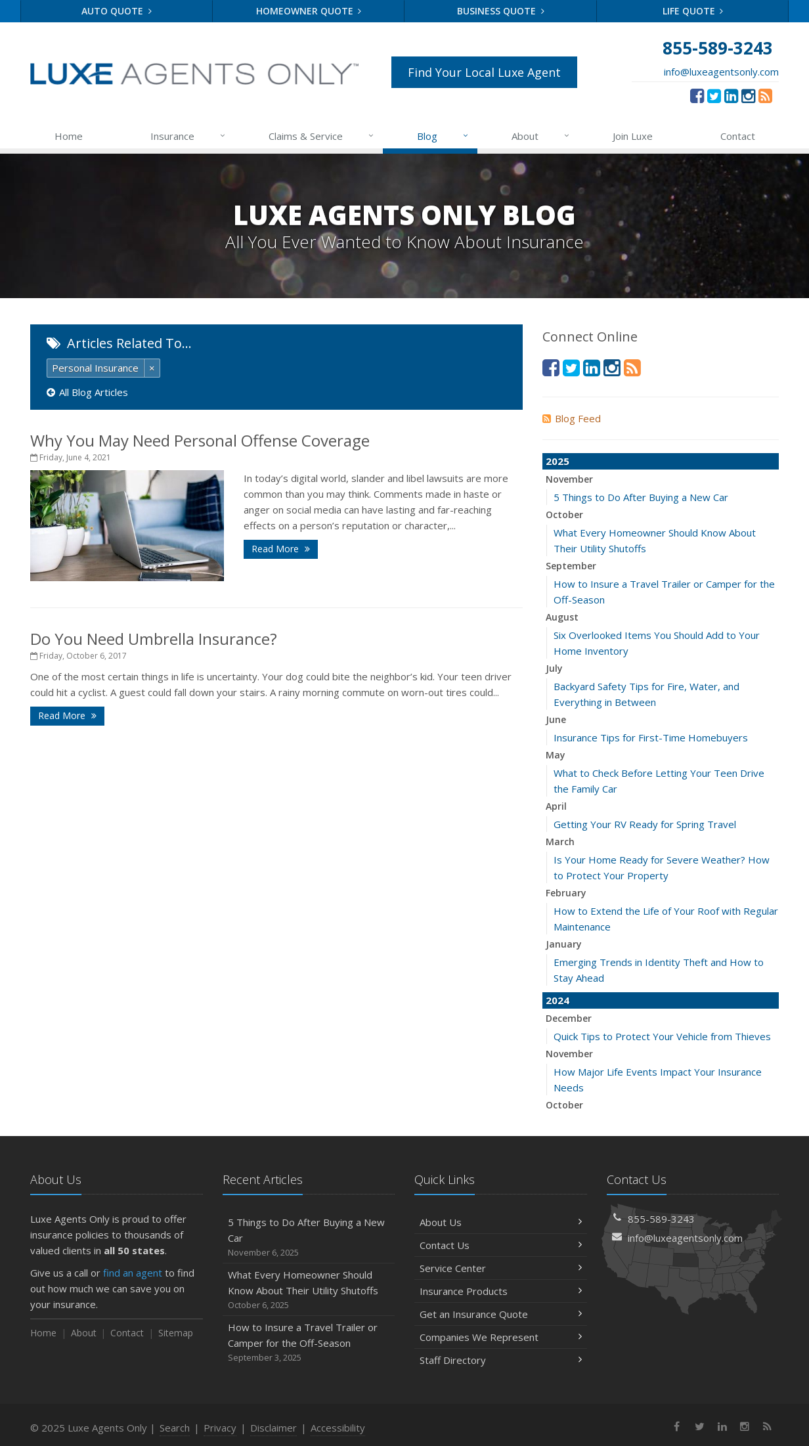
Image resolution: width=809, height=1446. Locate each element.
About (541, 136)
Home (69, 135)
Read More (280, 548)
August (562, 617)
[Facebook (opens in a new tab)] (697, 95)
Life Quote (693, 11)
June (556, 719)
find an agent (132, 1272)
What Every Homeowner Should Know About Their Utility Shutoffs (309, 1290)
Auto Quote (116, 11)
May (555, 755)
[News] (765, 95)
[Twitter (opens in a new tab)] (714, 95)
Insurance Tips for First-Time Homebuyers (651, 737)
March (560, 841)
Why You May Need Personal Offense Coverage (200, 440)
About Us (501, 1222)
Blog (443, 136)
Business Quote (500, 11)
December (569, 1018)
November (569, 479)
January (564, 944)
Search (175, 1427)
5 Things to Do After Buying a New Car (641, 497)
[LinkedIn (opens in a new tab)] (731, 95)
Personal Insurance (95, 367)
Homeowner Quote (309, 11)
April (556, 806)
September (571, 565)
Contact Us (501, 1245)
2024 (557, 1000)
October (564, 514)
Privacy (220, 1427)
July (554, 668)
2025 (557, 461)
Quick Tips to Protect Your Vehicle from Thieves (662, 1036)
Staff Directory (501, 1360)
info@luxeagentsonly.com (721, 71)
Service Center (501, 1268)
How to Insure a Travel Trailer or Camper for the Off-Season (309, 1343)
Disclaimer (273, 1427)
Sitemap (175, 1332)
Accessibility (338, 1427)
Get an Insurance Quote (501, 1314)
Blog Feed (571, 418)
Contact (737, 135)
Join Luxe (633, 135)
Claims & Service (322, 136)
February (566, 893)
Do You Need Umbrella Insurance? (153, 638)
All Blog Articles (87, 392)
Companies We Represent (501, 1337)
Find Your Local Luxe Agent (484, 72)
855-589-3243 (661, 1218)
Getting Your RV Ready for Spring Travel (645, 824)
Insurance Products (501, 1291)
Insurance (188, 136)
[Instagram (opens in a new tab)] (748, 95)
